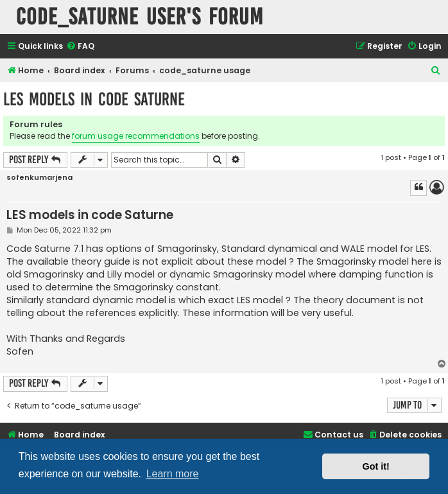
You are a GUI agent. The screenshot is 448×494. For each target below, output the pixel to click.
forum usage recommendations (136, 135)
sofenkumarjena (39, 177)
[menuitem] (80, 46)
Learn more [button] (172, 473)
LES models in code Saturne (94, 99)
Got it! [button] (376, 466)
